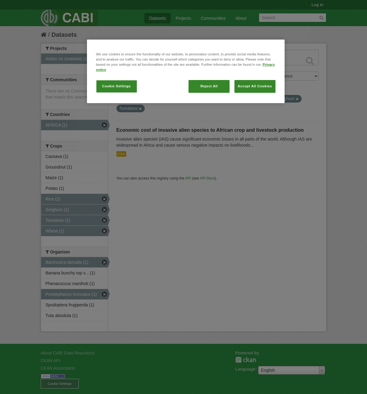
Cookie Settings (116, 86)
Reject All (209, 86)
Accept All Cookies (255, 86)
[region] (186, 71)
